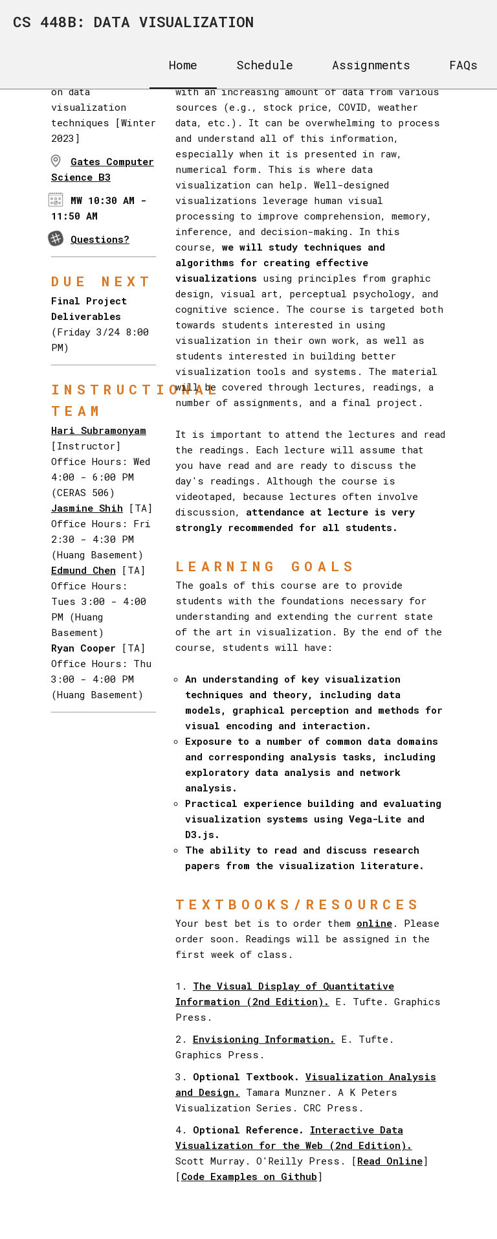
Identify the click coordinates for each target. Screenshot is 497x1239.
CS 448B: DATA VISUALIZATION (133, 21)
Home (183, 65)
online (374, 922)
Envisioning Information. (264, 1038)
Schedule (264, 65)
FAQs (463, 65)
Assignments (371, 65)
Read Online (390, 1160)
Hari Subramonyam (98, 430)
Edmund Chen (83, 569)
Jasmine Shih (87, 507)
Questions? (100, 239)
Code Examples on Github (249, 1176)
